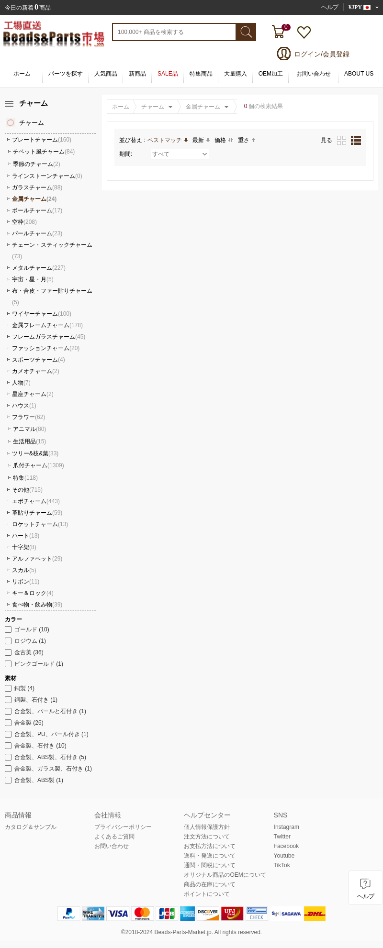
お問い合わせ (313, 73)
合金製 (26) (24, 722)
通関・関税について (210, 865)
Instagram (286, 827)
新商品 (137, 73)
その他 (27, 489)
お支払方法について (210, 846)
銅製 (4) (19, 688)
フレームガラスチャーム (48, 336)
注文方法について (207, 836)
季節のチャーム (36, 164)
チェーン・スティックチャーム (52, 251)
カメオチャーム (35, 371)
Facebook (286, 846)
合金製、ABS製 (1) (34, 780)
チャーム (152, 106)
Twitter (282, 836)
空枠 (24, 222)
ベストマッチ (167, 140)
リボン (25, 581)
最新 (201, 140)
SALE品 (168, 73)
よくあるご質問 (114, 836)
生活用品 (29, 441)
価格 (223, 140)
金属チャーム (203, 106)
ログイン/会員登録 (321, 54)
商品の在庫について (210, 884)
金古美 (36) (24, 652)
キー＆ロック (33, 593)
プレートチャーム (41, 139)
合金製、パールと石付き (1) (45, 711)
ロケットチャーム (40, 524)
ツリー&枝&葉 (35, 453)
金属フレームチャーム (47, 325)
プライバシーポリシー (123, 827)
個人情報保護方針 (207, 827)
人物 (21, 382)
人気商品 (105, 73)
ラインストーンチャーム (47, 176)
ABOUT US (358, 73)
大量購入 (235, 73)
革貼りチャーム (37, 512)
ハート (25, 535)
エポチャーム (36, 501)
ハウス (24, 405)
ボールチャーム (37, 210)
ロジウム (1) (25, 641)
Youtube (284, 855)
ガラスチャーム (37, 187)
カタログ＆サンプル (30, 827)
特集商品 (201, 73)
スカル (24, 570)
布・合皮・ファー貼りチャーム (52, 296)
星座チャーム (33, 394)
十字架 (24, 547)
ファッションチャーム (45, 348)
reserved (249, 932)
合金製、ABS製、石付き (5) (45, 757)
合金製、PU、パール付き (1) (47, 734)
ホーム (22, 73)
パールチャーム (37, 233)
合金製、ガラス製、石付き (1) (48, 768)
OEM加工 (271, 73)
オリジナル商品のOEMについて (225, 874)
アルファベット (37, 558)
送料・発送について (210, 855)
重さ (246, 140)
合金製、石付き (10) (36, 745)
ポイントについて (207, 894)
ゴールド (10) (27, 629)
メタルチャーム (39, 268)
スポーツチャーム (38, 359)
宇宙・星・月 (33, 279)
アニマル (29, 429)
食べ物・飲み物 (37, 604)
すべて (179, 154)
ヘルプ (329, 7)
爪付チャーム (38, 465)
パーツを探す (65, 73)
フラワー (28, 417)
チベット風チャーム (44, 151)
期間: (125, 154)
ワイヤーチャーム (41, 313)
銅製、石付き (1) (31, 699)
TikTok (282, 865)
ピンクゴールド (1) (34, 664)
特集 (25, 477)
